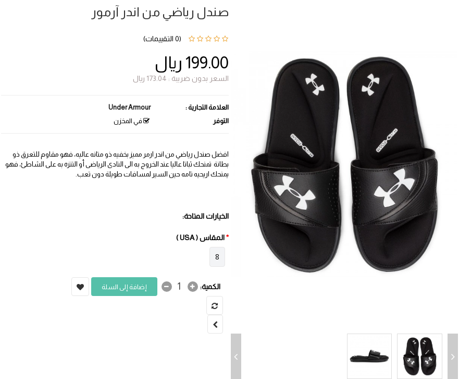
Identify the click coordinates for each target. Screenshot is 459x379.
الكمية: (210, 286)
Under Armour (129, 107)
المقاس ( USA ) (200, 237)
